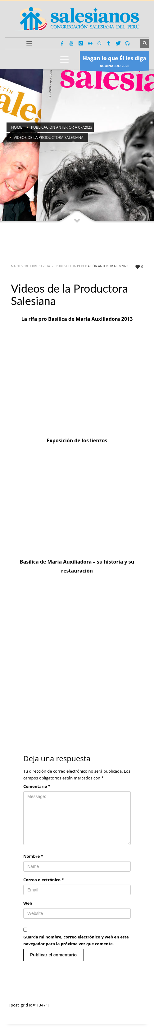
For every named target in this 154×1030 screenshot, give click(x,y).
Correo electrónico (43, 879)
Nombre (33, 856)
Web (27, 903)
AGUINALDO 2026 (114, 62)
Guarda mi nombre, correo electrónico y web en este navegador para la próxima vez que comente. (76, 940)
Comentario (36, 786)
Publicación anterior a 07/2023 (102, 266)
